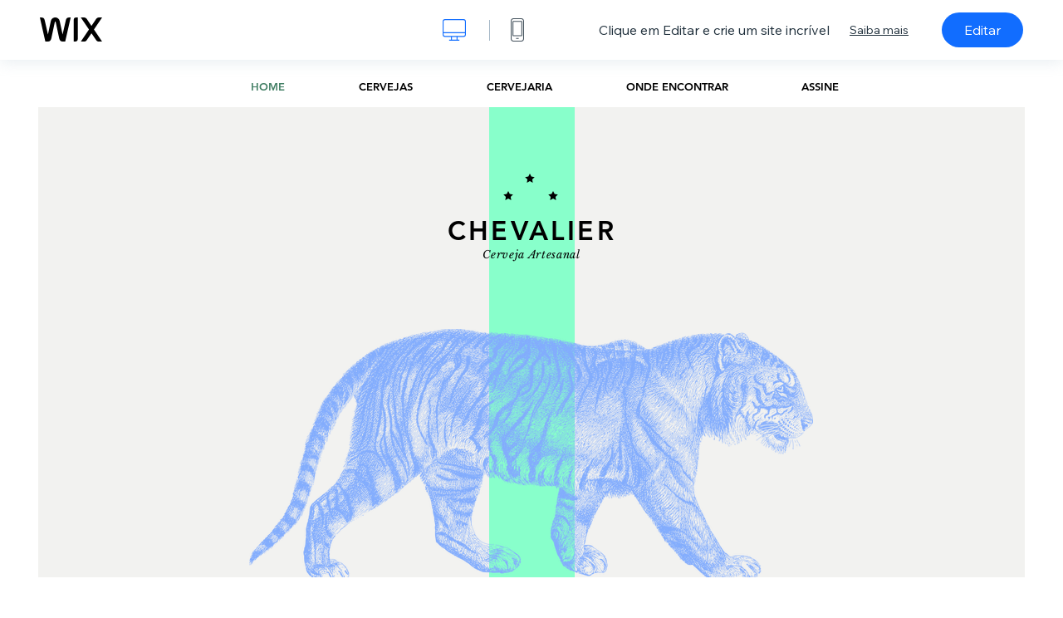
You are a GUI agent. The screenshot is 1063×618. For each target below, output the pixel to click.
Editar (982, 30)
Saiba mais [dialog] (879, 29)
